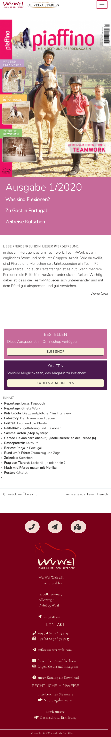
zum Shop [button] (55, 351)
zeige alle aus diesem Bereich (84, 494)
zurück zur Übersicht (20, 494)
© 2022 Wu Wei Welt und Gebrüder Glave (52, 733)
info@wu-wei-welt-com (52, 649)
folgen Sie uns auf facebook (54, 661)
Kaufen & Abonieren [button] (55, 383)
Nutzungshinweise (55, 700)
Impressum (49, 616)
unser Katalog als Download (55, 677)
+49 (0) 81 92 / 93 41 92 (50, 633)
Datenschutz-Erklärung (55, 717)
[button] (32, 526)
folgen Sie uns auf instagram (55, 666)
